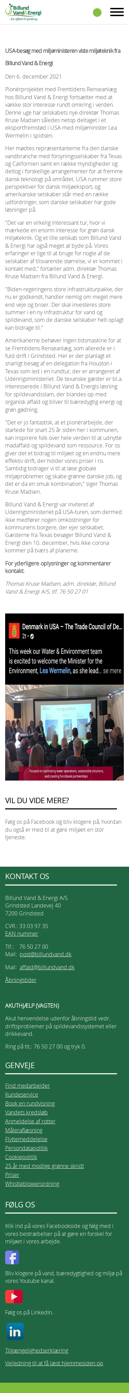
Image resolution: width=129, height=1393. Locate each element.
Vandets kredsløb (26, 1112)
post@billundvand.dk (46, 954)
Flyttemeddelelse (26, 1139)
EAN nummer (21, 933)
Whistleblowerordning (32, 1183)
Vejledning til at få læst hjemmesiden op (54, 1363)
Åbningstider (20, 980)
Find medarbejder (27, 1085)
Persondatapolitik (26, 1148)
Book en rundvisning (30, 1103)
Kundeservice (21, 1094)
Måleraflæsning (23, 1130)
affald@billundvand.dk (47, 967)
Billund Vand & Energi (23, 12)
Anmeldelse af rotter (30, 1121)
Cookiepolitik (21, 1157)
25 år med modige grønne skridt (44, 1166)
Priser (12, 1175)
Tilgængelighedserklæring (36, 1350)
